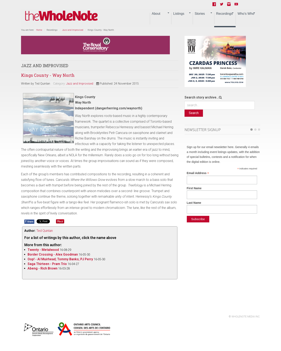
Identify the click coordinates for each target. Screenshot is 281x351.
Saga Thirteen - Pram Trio (47, 264)
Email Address (198, 173)
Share (29, 221)
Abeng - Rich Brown (42, 268)
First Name (194, 188)
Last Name (194, 202)
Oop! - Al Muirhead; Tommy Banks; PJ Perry (60, 259)
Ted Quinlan (44, 231)
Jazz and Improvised (72, 30)
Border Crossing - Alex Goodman (53, 254)
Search (194, 113)
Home (39, 30)
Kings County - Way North (48, 75)
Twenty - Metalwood (43, 250)
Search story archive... (202, 97)
